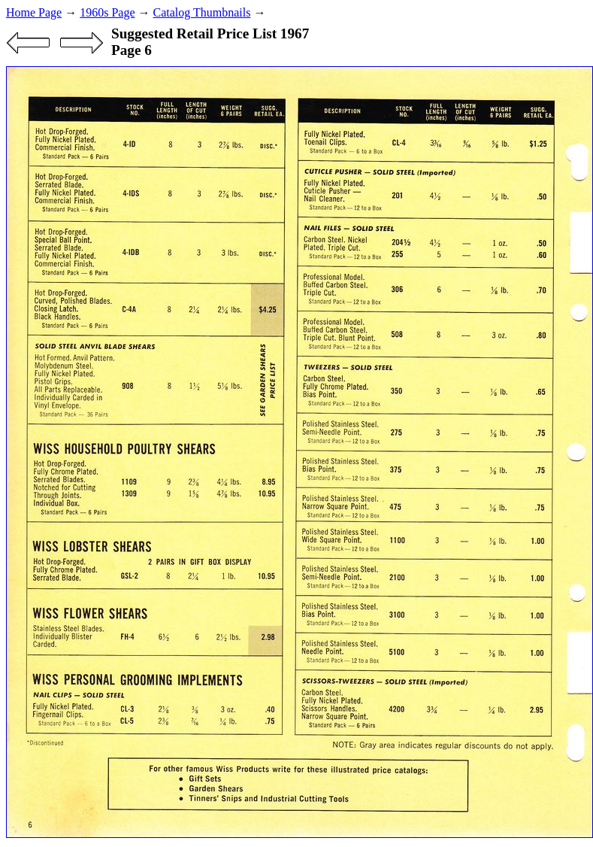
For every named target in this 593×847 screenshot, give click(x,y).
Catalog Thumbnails (202, 12)
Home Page (34, 12)
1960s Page (107, 12)
